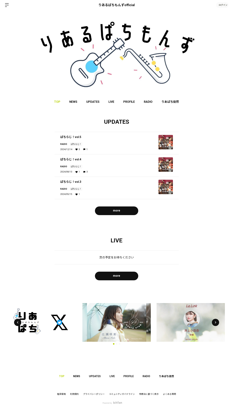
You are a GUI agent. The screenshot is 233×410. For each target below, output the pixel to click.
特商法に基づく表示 (149, 394)
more (116, 210)
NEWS (73, 101)
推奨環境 (61, 394)
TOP (57, 101)
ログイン (222, 5)
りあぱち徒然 (170, 101)
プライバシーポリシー (94, 394)
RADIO (148, 101)
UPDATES (92, 101)
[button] (17, 322)
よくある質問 (169, 394)
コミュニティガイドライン (122, 394)
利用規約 (74, 394)
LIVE (111, 101)
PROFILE (129, 101)
